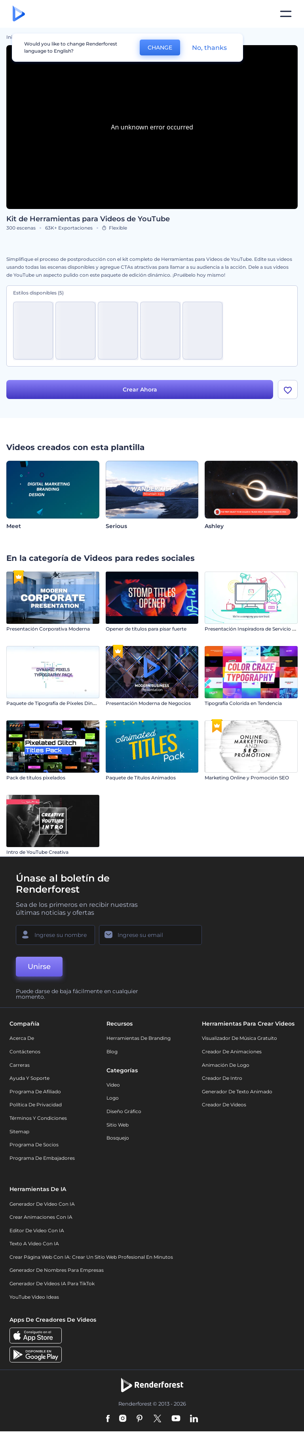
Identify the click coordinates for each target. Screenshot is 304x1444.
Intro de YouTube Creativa (37, 852)
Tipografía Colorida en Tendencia (243, 703)
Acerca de (22, 1038)
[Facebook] (108, 1419)
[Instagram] (122, 1419)
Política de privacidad (36, 1105)
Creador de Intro (222, 1078)
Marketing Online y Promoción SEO (247, 778)
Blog (112, 1051)
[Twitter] (157, 1419)
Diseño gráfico (123, 1111)
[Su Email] (150, 935)
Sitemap (19, 1131)
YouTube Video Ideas (34, 1297)
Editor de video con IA (37, 1230)
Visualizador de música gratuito (239, 1038)
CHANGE (160, 47)
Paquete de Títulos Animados (141, 778)
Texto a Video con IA (34, 1243)
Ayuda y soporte (29, 1078)
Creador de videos (224, 1105)
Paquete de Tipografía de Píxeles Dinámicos (58, 703)
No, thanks (209, 47)
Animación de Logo (225, 1065)
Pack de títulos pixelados (35, 778)
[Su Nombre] (55, 935)
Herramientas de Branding (138, 1038)
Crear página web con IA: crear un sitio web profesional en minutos (91, 1257)
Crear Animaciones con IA (41, 1217)
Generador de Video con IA (42, 1204)
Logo (112, 1098)
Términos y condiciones (38, 1118)
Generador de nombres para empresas (57, 1270)
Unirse (39, 966)
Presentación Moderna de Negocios (148, 703)
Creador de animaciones (232, 1051)
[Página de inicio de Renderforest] (19, 14)
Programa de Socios (34, 1145)
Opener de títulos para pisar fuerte (146, 629)
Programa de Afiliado (35, 1091)
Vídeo (113, 1085)
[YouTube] (175, 1419)
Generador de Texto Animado (237, 1091)
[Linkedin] (194, 1419)
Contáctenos (25, 1051)
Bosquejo (117, 1138)
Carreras (20, 1065)
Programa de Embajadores (42, 1158)
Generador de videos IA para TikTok (52, 1283)
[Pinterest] (139, 1419)
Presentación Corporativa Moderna (48, 629)
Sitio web (117, 1125)
